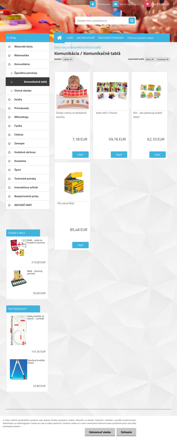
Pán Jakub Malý (66, 203)
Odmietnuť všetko (100, 432)
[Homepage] (61, 37)
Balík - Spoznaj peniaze (34, 272)
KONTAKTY (64, 46)
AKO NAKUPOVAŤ (86, 38)
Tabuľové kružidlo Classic (36, 361)
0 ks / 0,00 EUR (160, 4)
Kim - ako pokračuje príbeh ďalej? (147, 115)
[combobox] (150, 59)
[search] (132, 20)
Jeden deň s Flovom (106, 113)
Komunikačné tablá (90, 47)
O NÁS (70, 38)
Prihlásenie (104, 4)
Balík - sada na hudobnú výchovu (36, 241)
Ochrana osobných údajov (141, 38)
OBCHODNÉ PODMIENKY (111, 38)
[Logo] (29, 20)
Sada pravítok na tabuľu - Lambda (35, 317)
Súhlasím (126, 432)
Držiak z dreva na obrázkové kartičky (71, 115)
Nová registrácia (129, 4)
